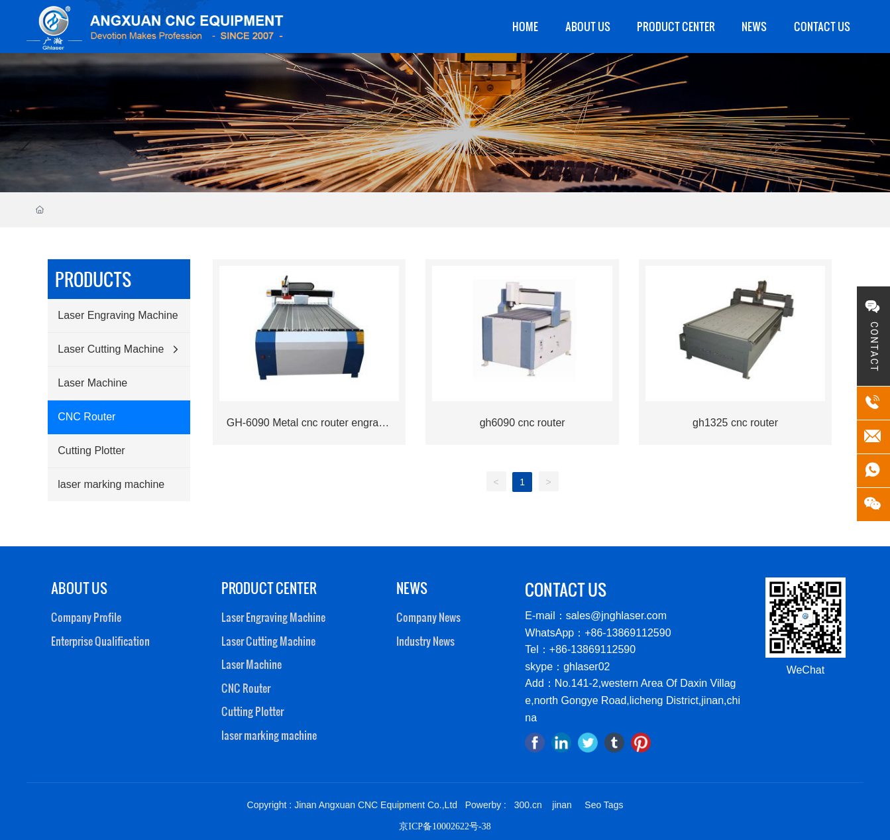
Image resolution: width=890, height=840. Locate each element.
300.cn (528, 805)
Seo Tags (603, 805)
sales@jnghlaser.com (616, 615)
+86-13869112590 (592, 649)
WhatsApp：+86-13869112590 (598, 632)
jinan (562, 805)
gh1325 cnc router (735, 422)
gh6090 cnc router (522, 422)
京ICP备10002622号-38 (444, 826)
